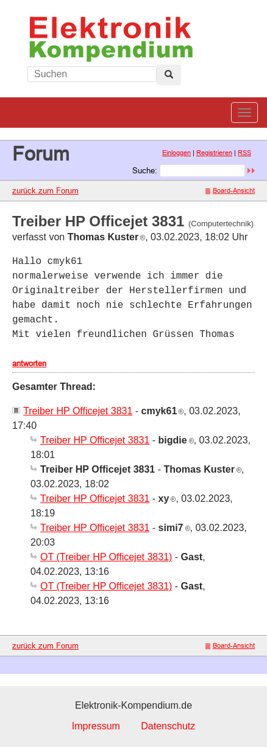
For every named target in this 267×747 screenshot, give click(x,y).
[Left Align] (169, 74)
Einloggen (176, 152)
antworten (29, 363)
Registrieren (214, 152)
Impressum (96, 726)
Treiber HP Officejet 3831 (77, 411)
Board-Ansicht (230, 190)
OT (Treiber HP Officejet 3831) (106, 557)
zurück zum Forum (45, 190)
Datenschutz (168, 726)
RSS (244, 152)
